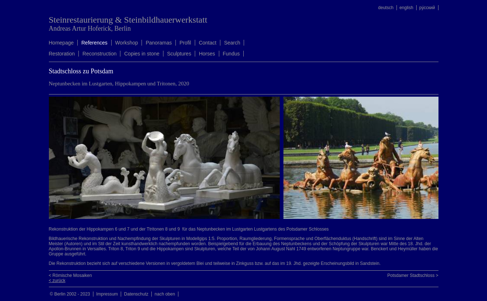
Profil (185, 43)
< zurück (57, 280)
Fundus (231, 54)
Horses (207, 54)
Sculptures (179, 54)
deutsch (386, 7)
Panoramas (159, 43)
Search (232, 43)
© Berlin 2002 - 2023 (70, 294)
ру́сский (427, 7)
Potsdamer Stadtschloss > (412, 275)
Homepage (61, 43)
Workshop (126, 43)
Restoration (62, 54)
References (94, 43)
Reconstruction (99, 54)
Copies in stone (141, 54)
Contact (207, 43)
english (406, 7)
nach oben (165, 294)
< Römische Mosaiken (70, 275)
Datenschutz (136, 294)
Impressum (107, 294)
